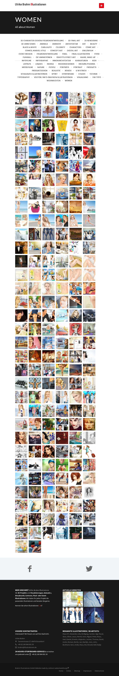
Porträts (64, 72)
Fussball (27, 62)
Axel (64, 644)
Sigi (96, 638)
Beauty (93, 49)
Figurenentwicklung (47, 59)
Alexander (73, 638)
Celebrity (60, 52)
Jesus (74, 641)
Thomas (95, 644)
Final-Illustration (81, 59)
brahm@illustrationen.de (26, 652)
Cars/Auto (46, 52)
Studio (81, 79)
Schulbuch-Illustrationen (34, 79)
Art (84, 49)
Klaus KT (66, 638)
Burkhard (66, 649)
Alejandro (81, 644)
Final (64, 59)
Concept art (56, 55)
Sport (54, 79)
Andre (65, 647)
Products (91, 72)
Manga (50, 69)
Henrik (79, 641)
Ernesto (75, 644)
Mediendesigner (66, 69)
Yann (72, 649)
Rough (68, 75)
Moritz (76, 647)
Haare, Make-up (88, 62)
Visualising (82, 82)
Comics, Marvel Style (35, 55)
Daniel (68, 644)
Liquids (39, 69)
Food (97, 59)
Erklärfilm (87, 55)
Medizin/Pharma (87, 69)
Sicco (64, 641)
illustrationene (35, 610)
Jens (90, 647)
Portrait (77, 72)
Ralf (94, 649)
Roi (85, 649)
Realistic (56, 75)
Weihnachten (53, 85)
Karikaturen (81, 65)
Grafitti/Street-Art (66, 62)
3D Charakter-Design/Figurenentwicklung (42, 45)
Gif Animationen (44, 62)
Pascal (101, 638)
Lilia (79, 638)
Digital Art (72, 55)
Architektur (71, 49)
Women (68, 85)
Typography (23, 82)
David (101, 644)
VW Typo (96, 82)
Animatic (56, 49)
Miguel (89, 641)
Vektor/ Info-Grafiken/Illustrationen (53, 82)
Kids (94, 65)
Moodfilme (27, 72)
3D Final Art (74, 45)
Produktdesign (39, 75)
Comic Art (91, 52)
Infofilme (26, 65)
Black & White (30, 52)
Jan (80, 647)
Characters (75, 52)
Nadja (99, 649)
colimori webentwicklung (58, 673)
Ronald (90, 649)
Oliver (69, 641)
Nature (41, 72)
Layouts (27, 69)
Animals (44, 49)
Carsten (92, 638)
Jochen (89, 644)
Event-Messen (25, 59)
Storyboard (68, 79)
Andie (77, 649)
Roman (70, 647)
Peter (94, 641)
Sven (84, 641)
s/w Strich (81, 75)
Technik (93, 79)
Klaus (99, 641)
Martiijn (85, 647)
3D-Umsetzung (28, 49)
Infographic (42, 65)
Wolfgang (84, 638)
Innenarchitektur (62, 65)
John (95, 647)
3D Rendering (91, 45)
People (52, 72)
